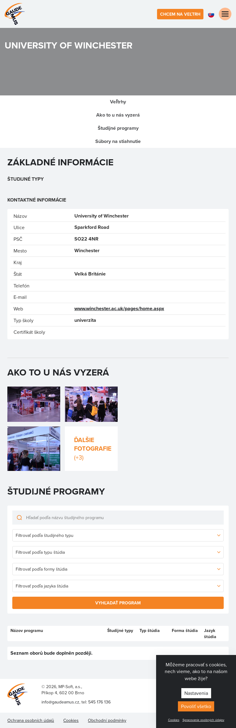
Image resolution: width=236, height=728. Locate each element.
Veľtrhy (118, 101)
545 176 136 (99, 702)
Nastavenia (196, 693)
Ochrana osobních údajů (30, 720)
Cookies (173, 720)
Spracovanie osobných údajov (203, 720)
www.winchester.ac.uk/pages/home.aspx (119, 308)
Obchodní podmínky (107, 720)
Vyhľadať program (118, 603)
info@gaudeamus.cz (60, 702)
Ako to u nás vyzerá (118, 114)
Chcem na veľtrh (180, 14)
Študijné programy (118, 128)
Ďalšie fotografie (93, 448)
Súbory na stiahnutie (118, 141)
